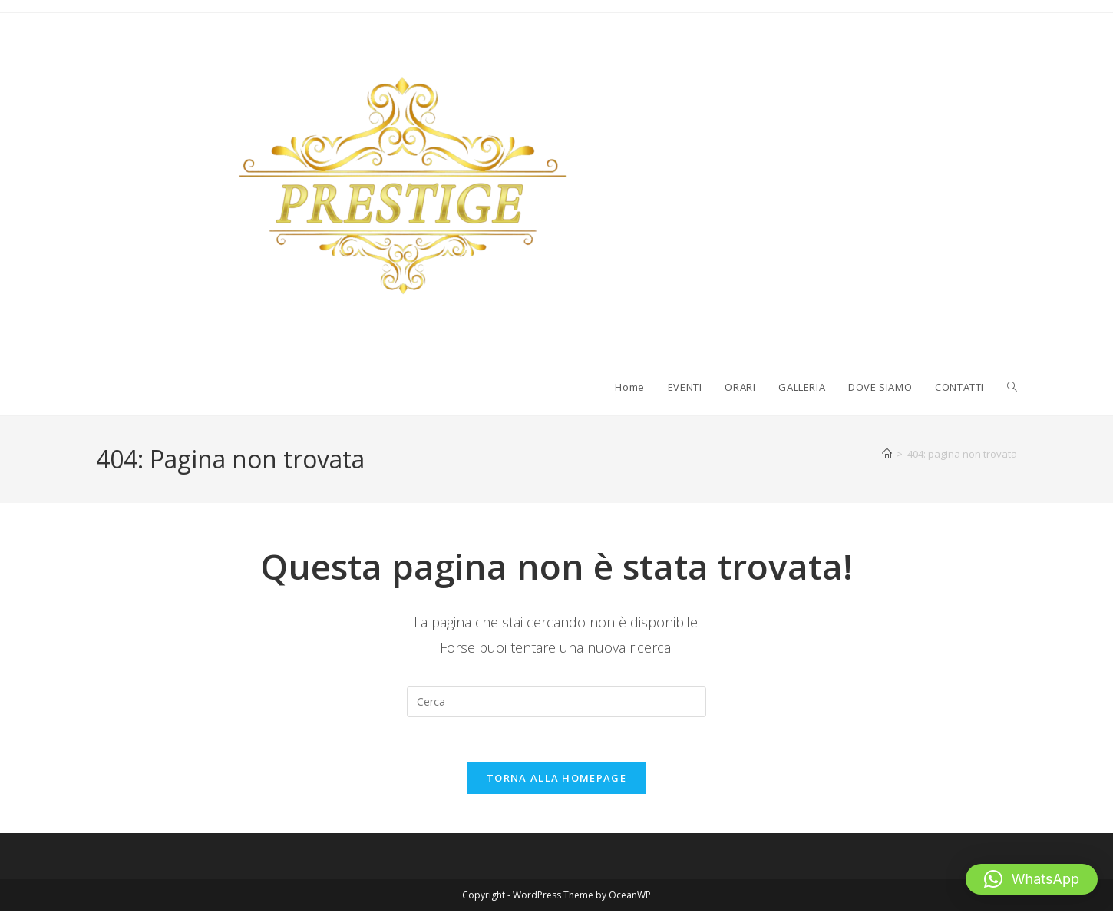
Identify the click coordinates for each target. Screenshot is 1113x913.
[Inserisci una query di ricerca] (556, 701)
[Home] (887, 454)
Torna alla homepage (556, 779)
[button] (1032, 879)
